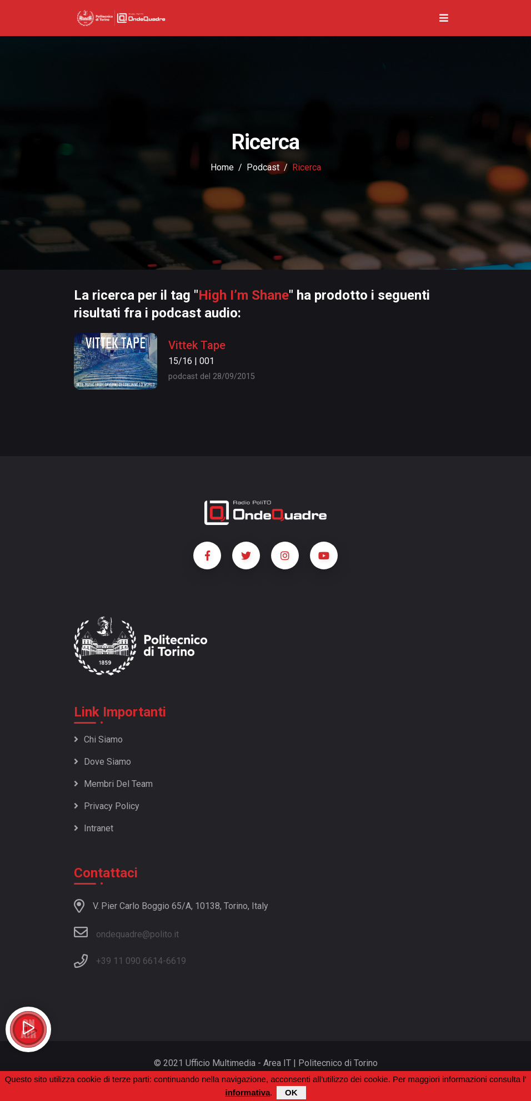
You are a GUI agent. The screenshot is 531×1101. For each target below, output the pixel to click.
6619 (176, 961)
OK (291, 1093)
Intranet (93, 828)
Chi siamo (98, 739)
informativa (247, 1093)
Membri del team (113, 784)
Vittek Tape (197, 345)
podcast (263, 167)
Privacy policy (106, 806)
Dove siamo (102, 761)
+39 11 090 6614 (129, 961)
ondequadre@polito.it (126, 932)
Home (222, 167)
